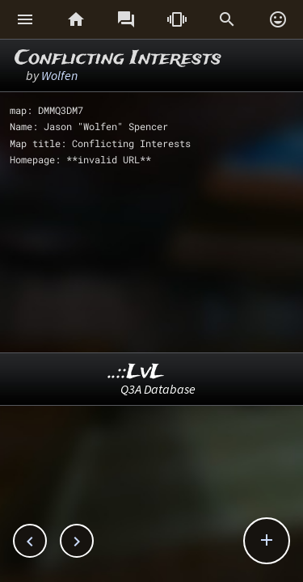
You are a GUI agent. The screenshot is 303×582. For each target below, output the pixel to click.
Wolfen (59, 75)
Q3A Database (158, 389)
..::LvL (136, 372)
